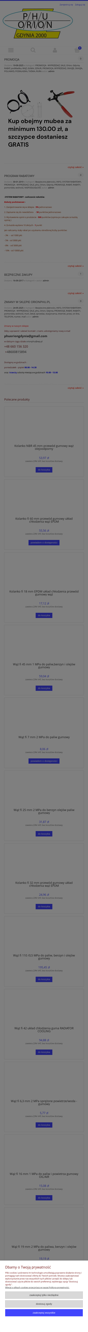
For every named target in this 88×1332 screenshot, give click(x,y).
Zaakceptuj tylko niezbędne (44, 1295)
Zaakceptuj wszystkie (44, 1312)
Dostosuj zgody (44, 1303)
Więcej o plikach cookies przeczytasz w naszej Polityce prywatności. (37, 1287)
